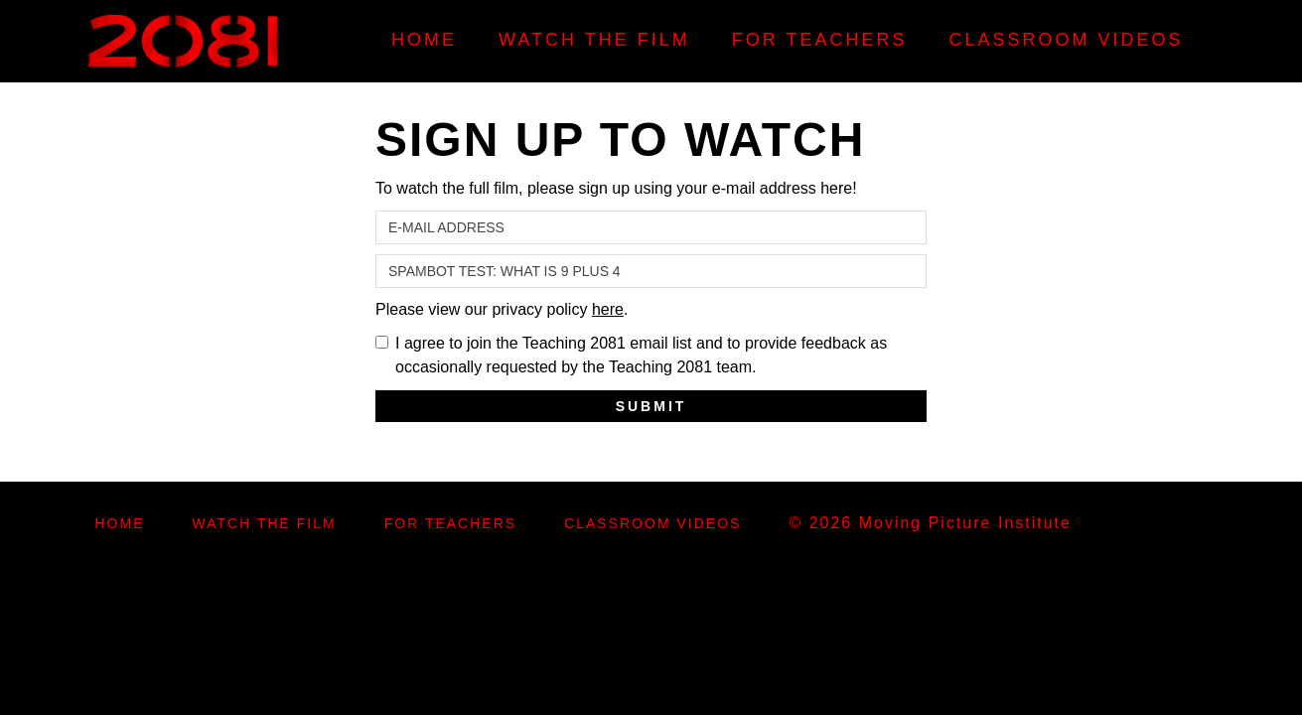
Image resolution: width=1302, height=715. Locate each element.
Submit (651, 406)
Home (424, 40)
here (608, 309)
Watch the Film (594, 40)
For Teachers (820, 40)
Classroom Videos (1065, 40)
